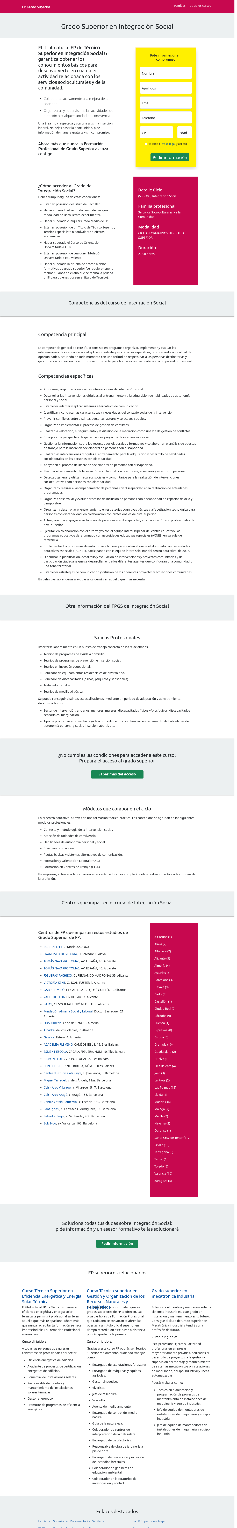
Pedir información (117, 1243)
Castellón (160, 1001)
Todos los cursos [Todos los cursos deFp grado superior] (199, 5)
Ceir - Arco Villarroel (57, 1087)
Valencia (160, 1173)
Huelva (159, 1059)
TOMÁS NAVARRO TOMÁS (62, 961)
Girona (159, 1037)
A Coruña (160, 937)
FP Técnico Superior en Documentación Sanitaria (71, 1521)
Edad (183, 132)
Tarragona (161, 1152)
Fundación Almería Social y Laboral (68, 1011)
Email (146, 103)
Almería (159, 965)
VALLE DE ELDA (54, 997)
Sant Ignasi (51, 1109)
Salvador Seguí (54, 1116)
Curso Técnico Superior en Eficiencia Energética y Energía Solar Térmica (51, 1296)
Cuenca (159, 1023)
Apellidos (149, 88)
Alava (158, 944)
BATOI (48, 1004)
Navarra (160, 1123)
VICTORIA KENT (54, 983)
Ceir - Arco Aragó (55, 1095)
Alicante (160, 958)
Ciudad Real (162, 1008)
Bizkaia (159, 987)
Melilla (159, 1116)
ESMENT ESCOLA (55, 1052)
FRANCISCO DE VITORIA (60, 954)
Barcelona (161, 980)
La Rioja (159, 1080)
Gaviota (49, 1037)
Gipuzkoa (161, 1030)
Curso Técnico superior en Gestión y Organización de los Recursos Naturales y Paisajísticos (116, 1299)
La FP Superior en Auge (148, 1521)
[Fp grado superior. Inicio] (37, 6)
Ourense (160, 1130)
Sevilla (158, 1145)
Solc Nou (50, 1123)
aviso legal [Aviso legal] (168, 144)
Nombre (148, 73)
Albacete (160, 951)
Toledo (159, 1166)
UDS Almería (52, 1023)
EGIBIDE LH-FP (54, 947)
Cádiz (158, 994)
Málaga (159, 1109)
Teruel (158, 1159)
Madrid (159, 1102)
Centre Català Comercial (60, 1102)
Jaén (157, 1073)
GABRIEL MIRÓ (54, 990)
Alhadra (49, 1030)
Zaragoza (160, 1181)
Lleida (158, 1095)
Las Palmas (162, 1087)
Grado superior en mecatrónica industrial (174, 1293)
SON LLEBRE (52, 1066)
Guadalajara (162, 1052)
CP (144, 132)
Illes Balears (162, 1066)
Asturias (160, 973)
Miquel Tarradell (55, 1080)
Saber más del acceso (117, 774)
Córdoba (160, 1016)
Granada (160, 1044)
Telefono (148, 118)
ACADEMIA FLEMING (58, 1044)
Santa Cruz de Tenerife (170, 1138)
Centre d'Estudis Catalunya (62, 1073)
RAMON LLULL (54, 1059)
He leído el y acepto (167, 144)
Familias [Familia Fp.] (179, 5)
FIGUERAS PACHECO (58, 975)
